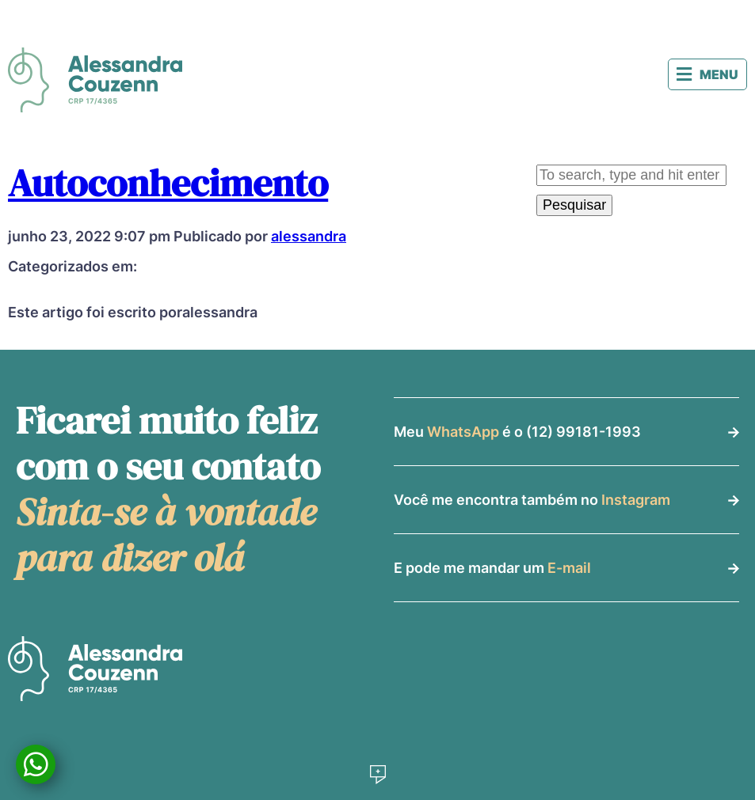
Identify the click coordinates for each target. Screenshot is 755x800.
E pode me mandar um (492, 567)
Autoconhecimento (168, 183)
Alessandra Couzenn (95, 79)
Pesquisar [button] (574, 205)
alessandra (308, 236)
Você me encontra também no (532, 499)
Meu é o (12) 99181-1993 (517, 431)
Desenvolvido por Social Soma (378, 774)
